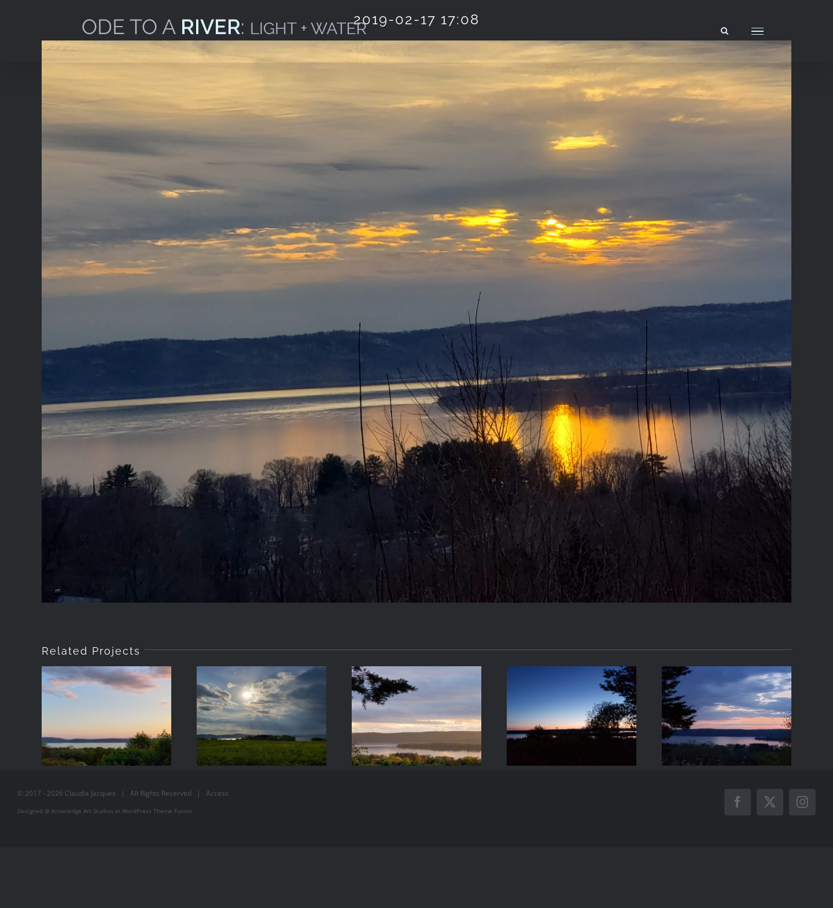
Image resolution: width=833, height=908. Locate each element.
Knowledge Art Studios (82, 811)
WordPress (137, 811)
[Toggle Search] (724, 31)
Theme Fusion (172, 811)
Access (217, 793)
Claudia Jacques (90, 793)
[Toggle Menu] (757, 31)
